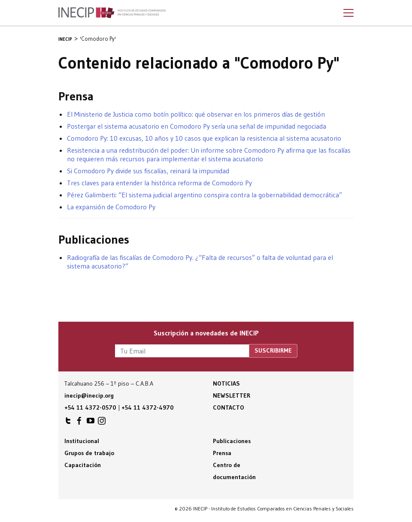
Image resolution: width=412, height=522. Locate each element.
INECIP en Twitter (68, 423)
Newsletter (231, 395)
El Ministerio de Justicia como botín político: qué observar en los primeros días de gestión (196, 114)
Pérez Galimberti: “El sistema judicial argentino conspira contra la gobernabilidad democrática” (204, 194)
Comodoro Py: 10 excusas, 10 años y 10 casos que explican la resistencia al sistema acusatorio (204, 138)
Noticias (226, 383)
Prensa (222, 453)
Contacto (228, 407)
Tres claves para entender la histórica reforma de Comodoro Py (159, 182)
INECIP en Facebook (79, 423)
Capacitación (82, 465)
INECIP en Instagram (102, 423)
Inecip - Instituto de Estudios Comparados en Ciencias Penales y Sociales (112, 12)
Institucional (81, 441)
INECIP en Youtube (90, 423)
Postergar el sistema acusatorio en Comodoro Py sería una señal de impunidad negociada (196, 126)
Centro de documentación (234, 471)
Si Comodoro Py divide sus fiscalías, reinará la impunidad (148, 170)
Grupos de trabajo (89, 453)
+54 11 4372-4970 (147, 407)
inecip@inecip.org (89, 395)
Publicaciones (232, 441)
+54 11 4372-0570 (90, 407)
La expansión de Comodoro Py (111, 206)
